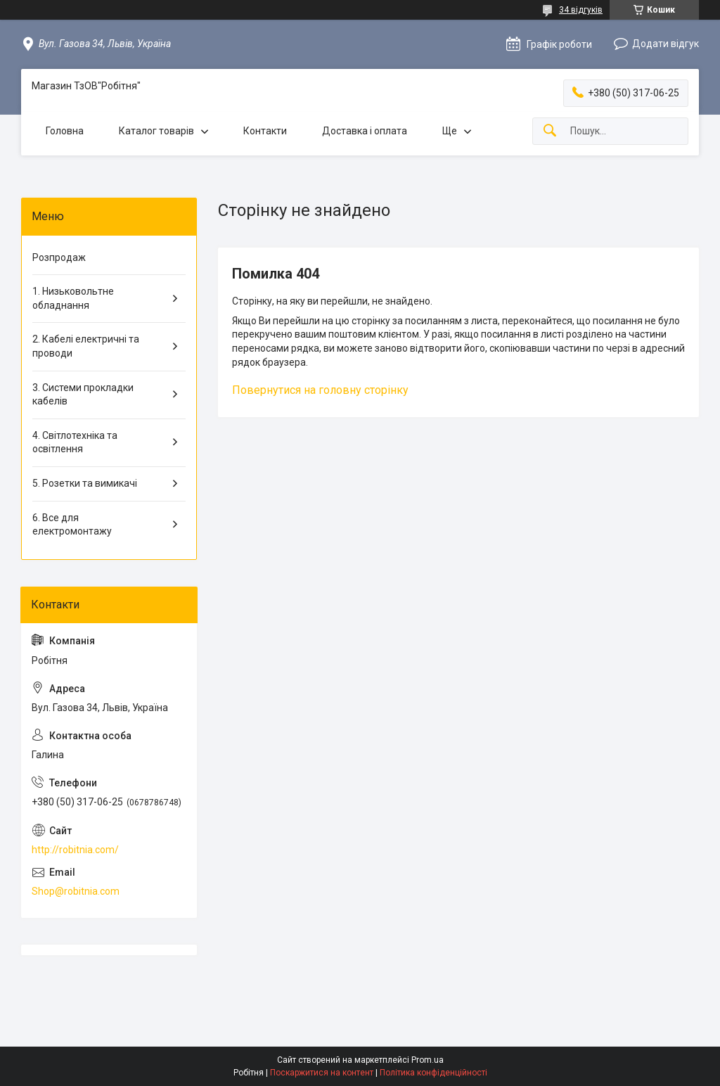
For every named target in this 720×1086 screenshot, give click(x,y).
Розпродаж (59, 257)
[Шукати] (550, 131)
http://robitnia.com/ (75, 849)
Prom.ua (427, 1060)
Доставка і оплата (364, 130)
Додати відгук (665, 43)
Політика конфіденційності (433, 1073)
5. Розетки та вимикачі (84, 483)
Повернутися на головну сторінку (320, 390)
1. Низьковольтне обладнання (73, 298)
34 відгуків (581, 10)
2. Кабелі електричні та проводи (85, 346)
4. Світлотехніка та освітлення (74, 442)
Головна (65, 130)
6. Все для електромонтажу (72, 524)
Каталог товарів (156, 130)
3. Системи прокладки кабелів (83, 394)
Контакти (265, 130)
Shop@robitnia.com (76, 891)
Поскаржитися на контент (321, 1073)
